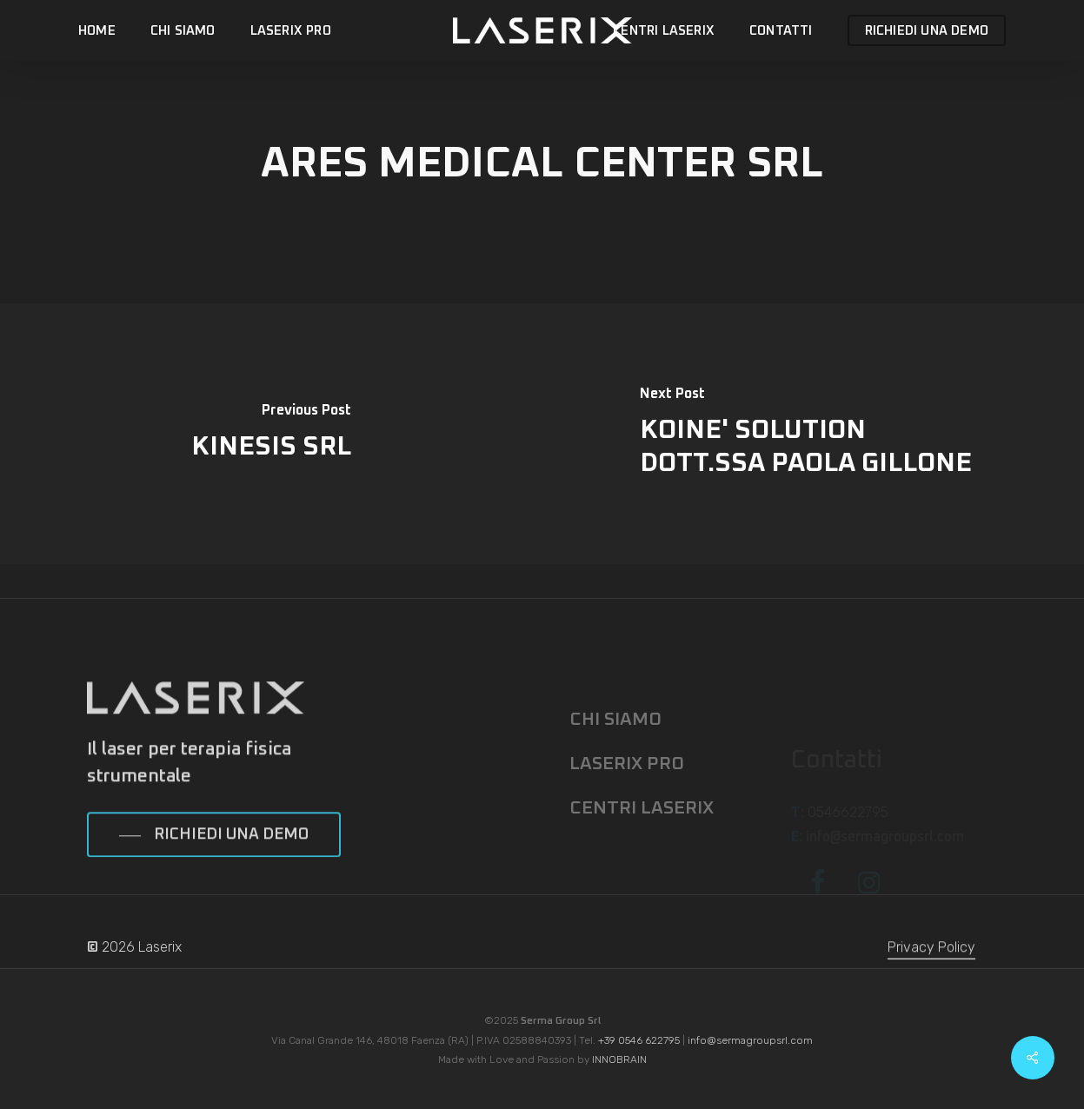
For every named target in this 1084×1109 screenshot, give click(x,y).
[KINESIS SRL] (271, 433)
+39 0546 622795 (639, 1040)
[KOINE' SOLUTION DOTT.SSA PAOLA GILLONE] (813, 433)
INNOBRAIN (619, 1059)
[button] (214, 863)
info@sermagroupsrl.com (750, 1040)
